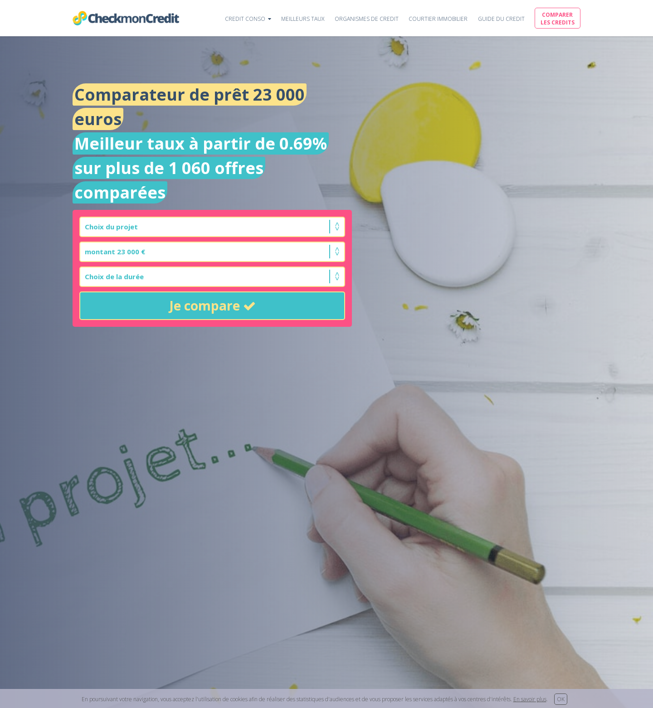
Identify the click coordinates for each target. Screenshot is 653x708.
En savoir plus (529, 699)
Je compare (212, 305)
